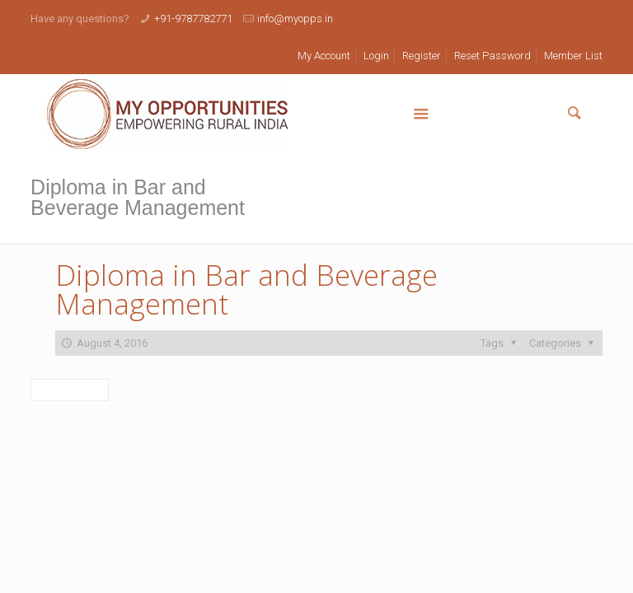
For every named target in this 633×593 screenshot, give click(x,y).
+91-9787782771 (193, 18)
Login (376, 55)
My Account (324, 55)
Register (421, 55)
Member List (573, 55)
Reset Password (492, 55)
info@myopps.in (295, 18)
